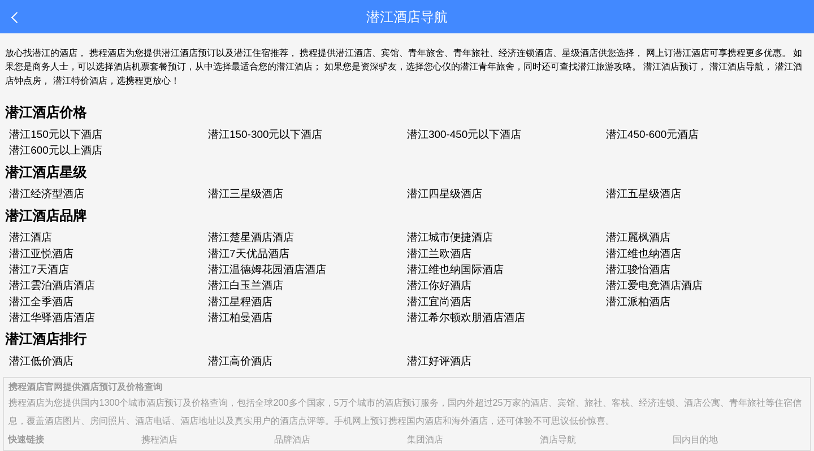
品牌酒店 (292, 439)
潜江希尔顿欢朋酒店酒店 (466, 317)
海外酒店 (470, 420)
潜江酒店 (30, 237)
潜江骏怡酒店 (638, 269)
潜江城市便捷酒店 (450, 237)
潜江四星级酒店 (444, 194)
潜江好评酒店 (439, 361)
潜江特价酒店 (80, 80)
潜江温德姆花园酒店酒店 (267, 269)
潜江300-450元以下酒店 (464, 134)
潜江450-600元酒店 (652, 134)
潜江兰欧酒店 (439, 253)
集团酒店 (425, 439)
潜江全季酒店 (41, 301)
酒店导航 (558, 439)
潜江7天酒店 (39, 269)
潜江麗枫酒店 (638, 237)
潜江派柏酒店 (638, 301)
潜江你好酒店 (439, 285)
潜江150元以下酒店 (55, 134)
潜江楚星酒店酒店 (251, 237)
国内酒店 (424, 420)
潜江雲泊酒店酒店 (52, 285)
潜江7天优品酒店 (248, 253)
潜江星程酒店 (240, 301)
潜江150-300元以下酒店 (265, 134)
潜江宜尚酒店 (439, 301)
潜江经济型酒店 (46, 194)
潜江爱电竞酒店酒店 (654, 285)
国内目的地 (695, 439)
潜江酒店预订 (670, 66)
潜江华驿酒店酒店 (52, 317)
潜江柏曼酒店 (240, 317)
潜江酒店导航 (736, 66)
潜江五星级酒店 (643, 194)
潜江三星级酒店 (245, 194)
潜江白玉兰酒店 (245, 285)
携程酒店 (26, 402)
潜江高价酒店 (240, 361)
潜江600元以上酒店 (55, 150)
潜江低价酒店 (41, 361)
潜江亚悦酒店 (41, 253)
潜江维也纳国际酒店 (455, 269)
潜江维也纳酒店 (643, 253)
